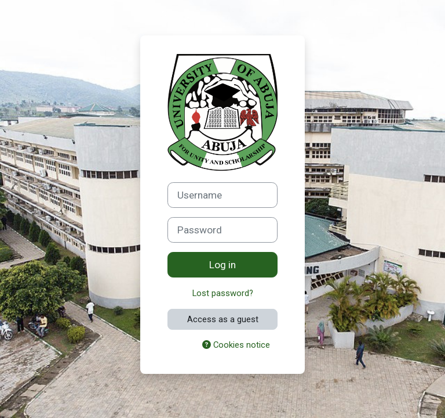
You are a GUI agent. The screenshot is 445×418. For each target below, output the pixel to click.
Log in (222, 265)
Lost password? (222, 293)
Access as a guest (222, 319)
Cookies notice (236, 345)
